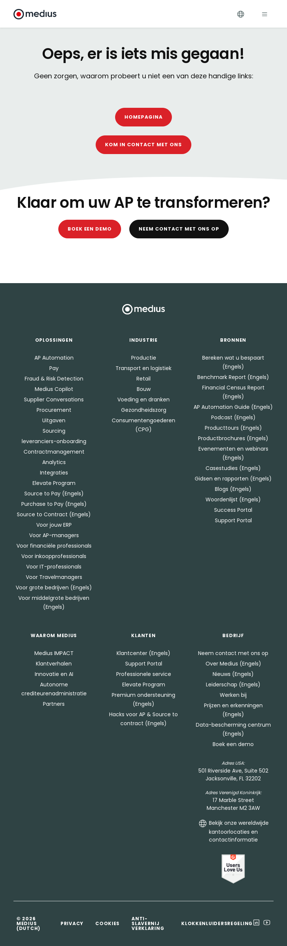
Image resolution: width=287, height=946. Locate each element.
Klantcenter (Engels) (143, 653)
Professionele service (143, 674)
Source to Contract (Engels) (54, 514)
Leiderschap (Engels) (233, 684)
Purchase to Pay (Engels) (54, 504)
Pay (54, 368)
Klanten (143, 635)
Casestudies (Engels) (233, 468)
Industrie (143, 340)
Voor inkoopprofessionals (53, 556)
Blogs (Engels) (233, 489)
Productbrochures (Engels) (233, 438)
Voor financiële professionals (54, 545)
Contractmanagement (54, 451)
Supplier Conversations (54, 399)
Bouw (144, 389)
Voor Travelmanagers (54, 577)
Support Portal (233, 520)
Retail (143, 378)
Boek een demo (90, 229)
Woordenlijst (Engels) (233, 499)
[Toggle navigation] (265, 14)
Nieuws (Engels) (233, 674)
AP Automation (54, 357)
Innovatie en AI (54, 674)
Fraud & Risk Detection (54, 378)
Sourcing (54, 431)
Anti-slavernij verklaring (148, 923)
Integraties (54, 472)
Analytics (54, 462)
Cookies (107, 923)
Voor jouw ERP (54, 525)
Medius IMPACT (54, 653)
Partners (54, 704)
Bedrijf (233, 635)
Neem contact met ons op (179, 229)
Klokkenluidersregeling (217, 923)
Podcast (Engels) (233, 417)
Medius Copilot (54, 389)
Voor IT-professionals (53, 566)
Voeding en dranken (143, 399)
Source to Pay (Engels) (54, 493)
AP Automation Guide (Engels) (233, 407)
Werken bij (233, 695)
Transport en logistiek (143, 368)
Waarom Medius (54, 635)
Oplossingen (54, 340)
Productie (143, 357)
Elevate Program (54, 483)
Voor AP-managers (54, 535)
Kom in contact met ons (143, 144)
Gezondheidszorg (143, 410)
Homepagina (143, 117)
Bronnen (233, 340)
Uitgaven (53, 420)
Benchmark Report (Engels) (233, 377)
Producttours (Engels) (233, 428)
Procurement (54, 410)
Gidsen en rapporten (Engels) (233, 478)
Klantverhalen (54, 663)
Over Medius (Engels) (233, 663)
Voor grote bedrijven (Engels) (54, 587)
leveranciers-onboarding (54, 441)
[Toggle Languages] (241, 14)
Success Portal (233, 510)
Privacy (72, 923)
